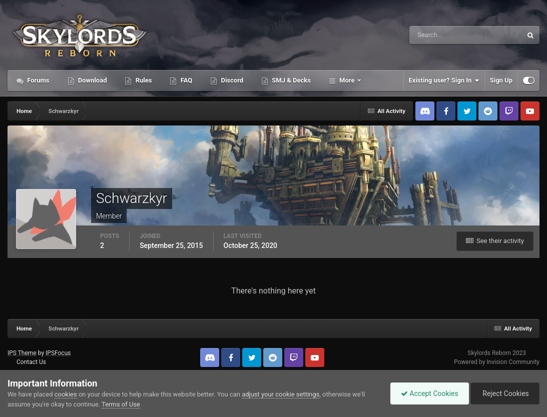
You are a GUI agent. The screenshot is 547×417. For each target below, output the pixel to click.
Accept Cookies (429, 394)
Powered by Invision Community (496, 362)
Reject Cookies (505, 394)
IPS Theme (22, 353)
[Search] (435, 35)
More (347, 80)
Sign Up (501, 80)
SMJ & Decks (290, 80)
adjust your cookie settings (280, 394)
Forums (38, 80)
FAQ (185, 80)
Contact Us (31, 362)
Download (92, 80)
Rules (143, 80)
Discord (231, 80)
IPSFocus (58, 353)
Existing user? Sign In (444, 80)
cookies (66, 394)
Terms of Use (121, 404)
